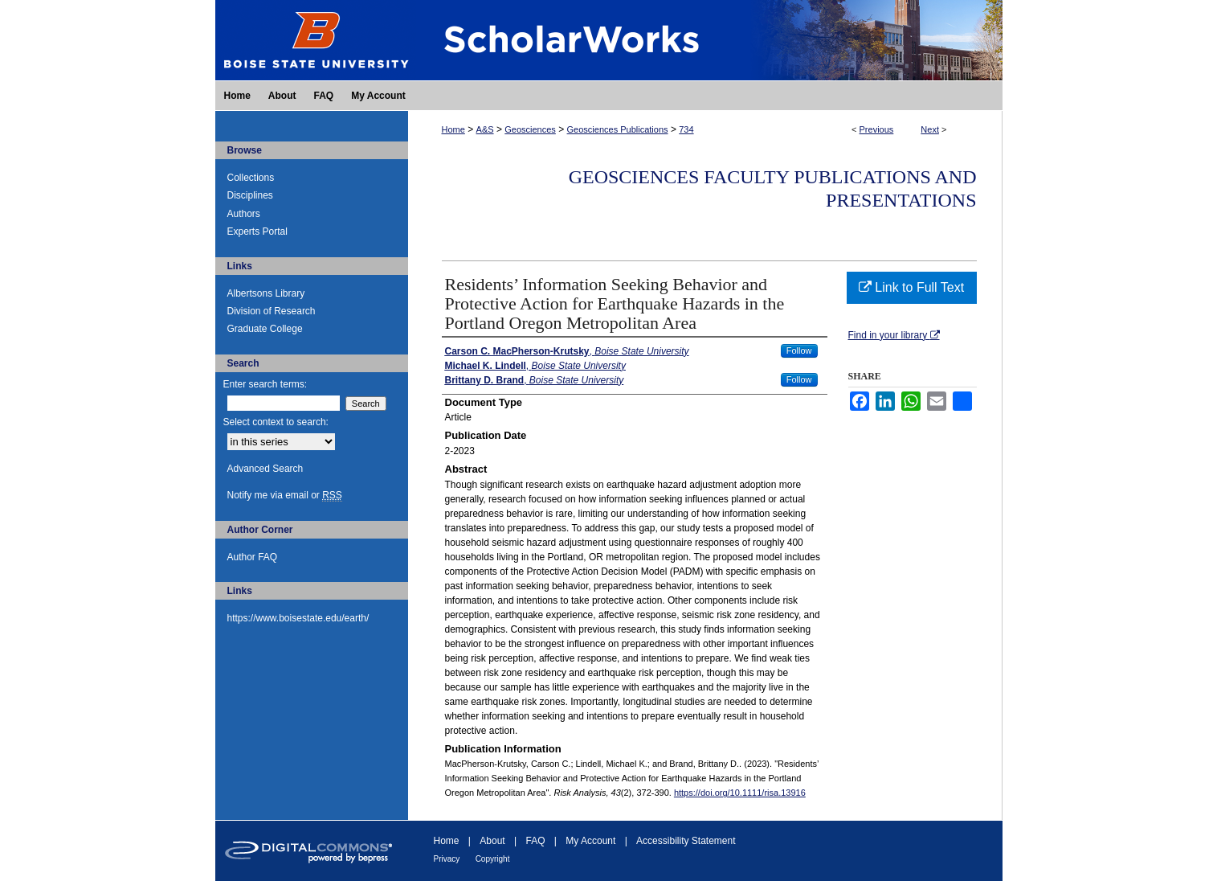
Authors (243, 213)
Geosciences (530, 129)
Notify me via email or (284, 495)
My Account (590, 840)
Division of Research (271, 311)
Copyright (493, 858)
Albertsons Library (266, 293)
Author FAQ (252, 557)
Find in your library (894, 335)
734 (686, 129)
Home (453, 129)
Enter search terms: (265, 384)
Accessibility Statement (685, 840)
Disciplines (250, 195)
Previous (877, 129)
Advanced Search (265, 468)
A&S (485, 129)
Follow (799, 350)
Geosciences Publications (617, 129)
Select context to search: (276, 422)
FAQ (535, 840)
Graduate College (265, 328)
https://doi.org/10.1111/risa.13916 (740, 792)
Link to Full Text (911, 287)
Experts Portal (257, 231)
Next (930, 129)
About (492, 840)
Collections (251, 177)
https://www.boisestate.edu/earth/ (298, 618)
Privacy (447, 858)
